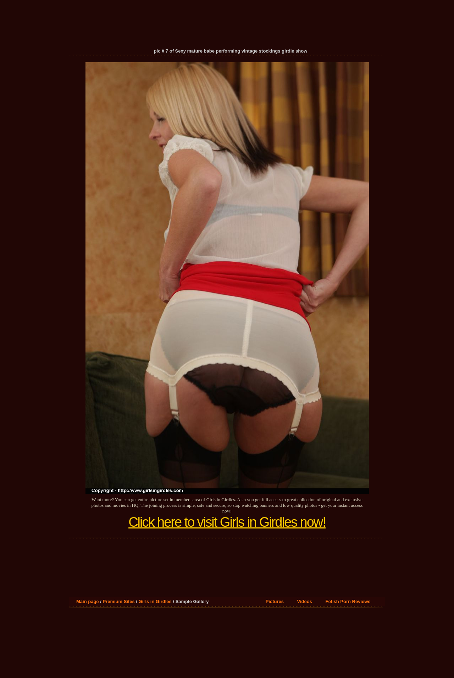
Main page (87, 601)
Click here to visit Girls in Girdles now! (227, 522)
